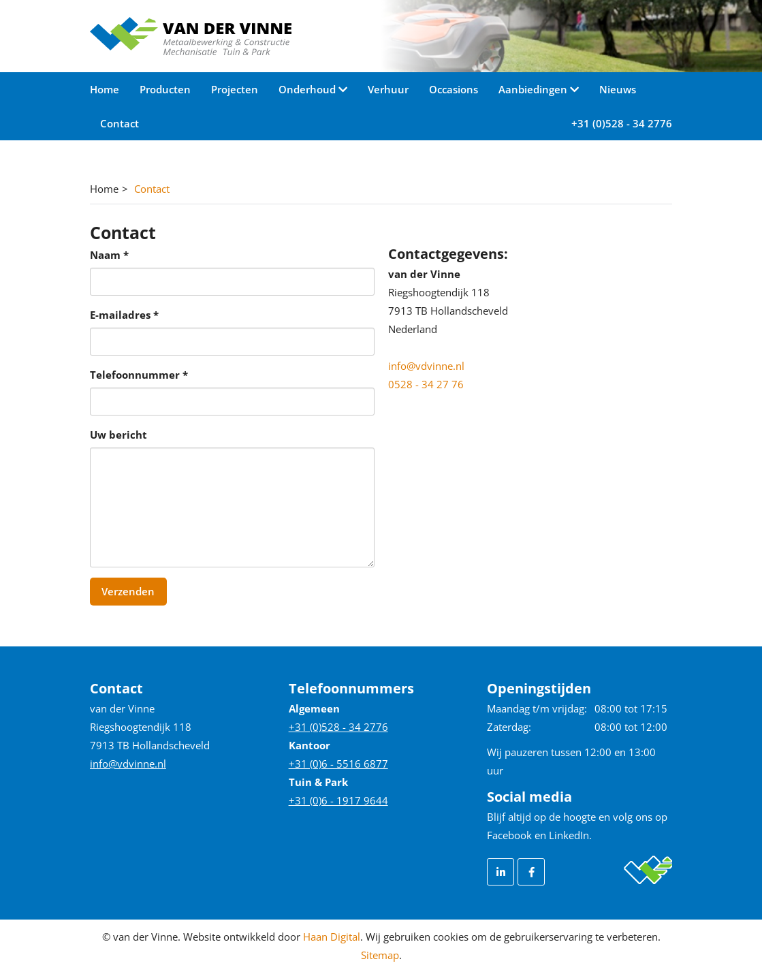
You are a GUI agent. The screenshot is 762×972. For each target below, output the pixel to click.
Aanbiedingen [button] (534, 89)
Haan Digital (331, 936)
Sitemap (380, 955)
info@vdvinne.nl (426, 366)
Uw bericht (118, 434)
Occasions (453, 89)
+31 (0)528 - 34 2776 (621, 123)
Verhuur (388, 89)
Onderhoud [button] (308, 89)
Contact (119, 123)
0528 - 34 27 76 (426, 384)
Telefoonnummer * (139, 374)
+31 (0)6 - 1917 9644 (338, 800)
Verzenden (128, 591)
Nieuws (617, 89)
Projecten (234, 89)
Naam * (109, 255)
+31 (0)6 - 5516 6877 (338, 763)
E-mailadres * (124, 315)
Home (104, 89)
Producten (165, 89)
